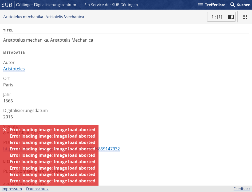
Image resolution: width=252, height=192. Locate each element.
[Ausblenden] (5, 129)
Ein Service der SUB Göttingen (111, 4)
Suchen (240, 5)
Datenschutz (37, 188)
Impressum (12, 188)
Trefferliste (211, 5)
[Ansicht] (244, 16)
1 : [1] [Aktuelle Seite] (216, 17)
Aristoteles (14, 69)
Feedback (242, 188)
